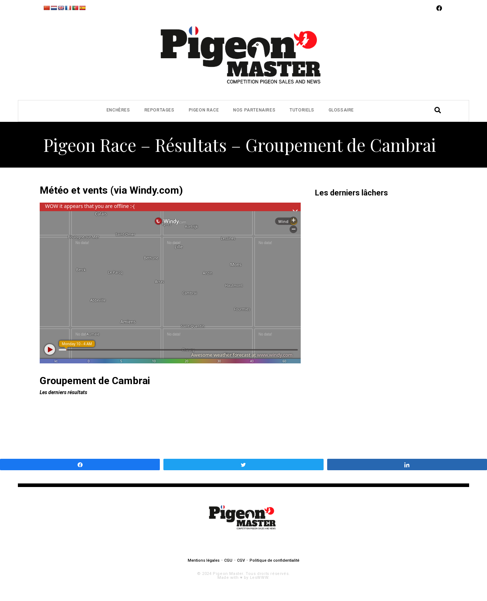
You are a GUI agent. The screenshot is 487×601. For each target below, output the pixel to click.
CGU (228, 560)
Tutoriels (302, 110)
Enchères (118, 110)
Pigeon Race (204, 110)
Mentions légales (204, 560)
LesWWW (259, 577)
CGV (241, 560)
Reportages (159, 110)
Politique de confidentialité (274, 560)
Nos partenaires (254, 110)
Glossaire (341, 110)
